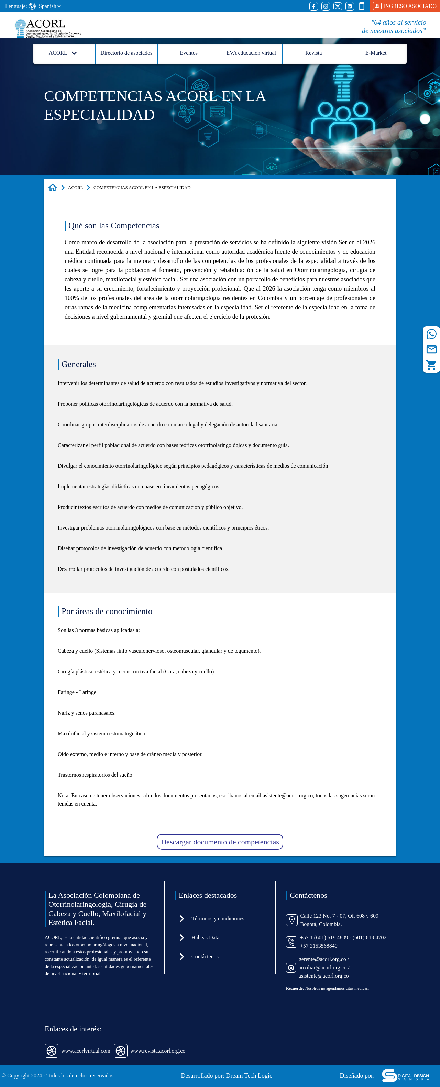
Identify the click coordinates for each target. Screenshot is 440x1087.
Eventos (189, 53)
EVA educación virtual (251, 53)
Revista (313, 53)
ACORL (75, 187)
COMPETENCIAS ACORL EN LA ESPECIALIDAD (142, 187)
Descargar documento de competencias (220, 842)
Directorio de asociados (126, 53)
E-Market (375, 53)
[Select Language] (49, 6)
